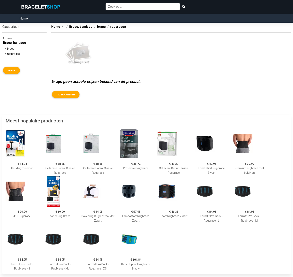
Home (24, 18)
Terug (11, 70)
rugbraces (14, 53)
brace (11, 48)
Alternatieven (66, 94)
